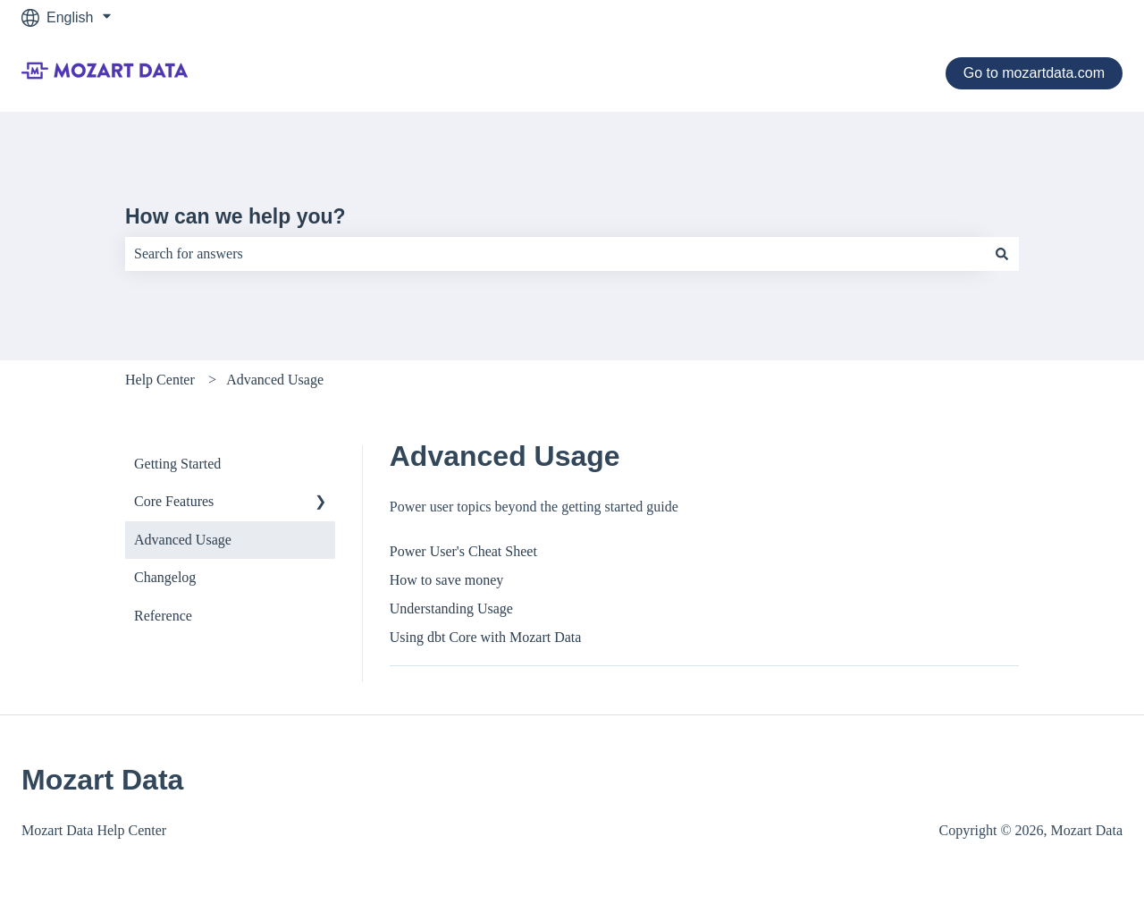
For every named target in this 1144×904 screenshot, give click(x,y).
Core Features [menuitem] (174, 501)
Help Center (160, 379)
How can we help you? (235, 216)
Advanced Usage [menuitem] (182, 539)
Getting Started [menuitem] (177, 463)
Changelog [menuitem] (165, 577)
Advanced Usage (275, 379)
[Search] (1002, 254)
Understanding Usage (451, 608)
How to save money (447, 579)
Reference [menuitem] (163, 615)
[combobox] (555, 254)
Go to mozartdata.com (1034, 72)
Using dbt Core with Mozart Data (486, 637)
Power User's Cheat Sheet (463, 551)
